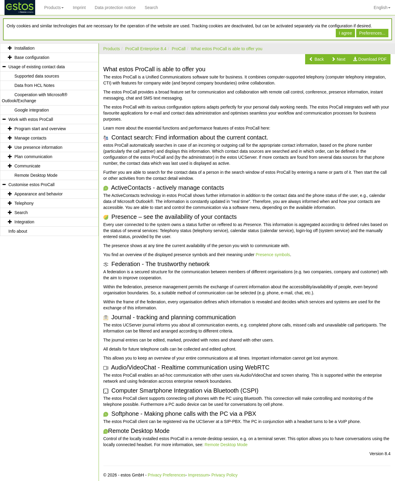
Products (54, 7)
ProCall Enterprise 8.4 (146, 48)
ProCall (178, 48)
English (382, 7)
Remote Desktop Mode (225, 444)
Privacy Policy (224, 475)
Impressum (198, 475)
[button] (316, 59)
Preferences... (372, 33)
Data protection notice (115, 7)
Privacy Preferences (166, 475)
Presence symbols (273, 254)
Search (151, 7)
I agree (345, 33)
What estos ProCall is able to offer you (226, 48)
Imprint (79, 7)
